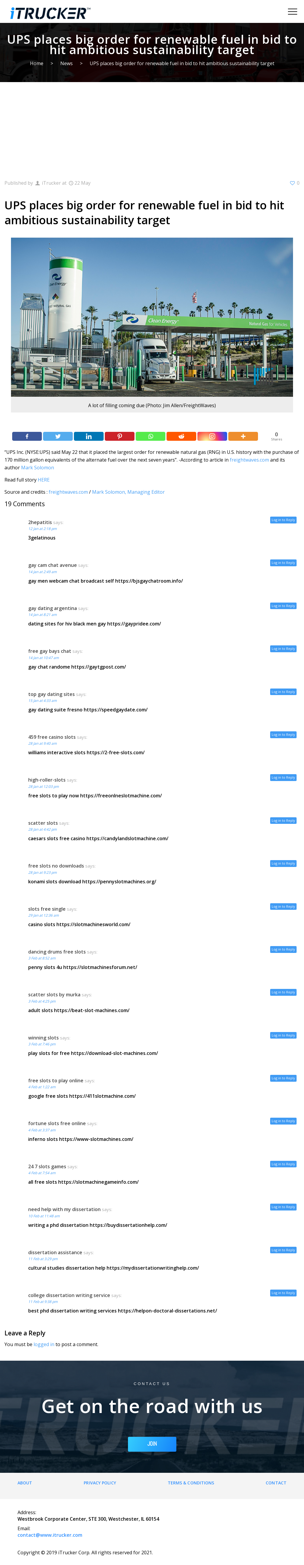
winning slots (43, 1037)
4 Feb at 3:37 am (42, 1130)
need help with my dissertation (64, 1209)
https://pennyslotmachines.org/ (119, 881)
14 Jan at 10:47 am (43, 657)
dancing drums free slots (57, 951)
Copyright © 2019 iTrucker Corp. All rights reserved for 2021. (85, 1552)
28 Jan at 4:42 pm (42, 829)
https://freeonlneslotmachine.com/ (121, 795)
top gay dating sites (51, 694)
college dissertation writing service (69, 1295)
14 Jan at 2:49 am (42, 571)
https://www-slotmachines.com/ (96, 1139)
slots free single (47, 909)
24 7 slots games (47, 1166)
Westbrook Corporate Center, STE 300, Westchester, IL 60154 (88, 1519)
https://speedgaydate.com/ (116, 709)
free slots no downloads (56, 866)
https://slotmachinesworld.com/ (93, 924)
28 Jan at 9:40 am (42, 743)
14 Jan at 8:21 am (42, 614)
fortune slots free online (57, 1123)
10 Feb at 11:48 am (44, 1216)
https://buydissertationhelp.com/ (128, 1225)
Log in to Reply (283, 520)
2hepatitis (40, 522)
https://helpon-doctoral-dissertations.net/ (167, 1310)
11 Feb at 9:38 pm (43, 1301)
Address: (27, 1512)
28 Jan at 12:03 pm (43, 786)
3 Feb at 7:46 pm (42, 1044)
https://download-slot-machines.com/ (114, 1053)
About (25, 1483)
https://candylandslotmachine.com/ (127, 838)
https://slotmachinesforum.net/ (100, 967)
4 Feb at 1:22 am (42, 1086)
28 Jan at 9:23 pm (42, 872)
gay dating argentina (52, 608)
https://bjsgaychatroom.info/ (149, 581)
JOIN (152, 1444)
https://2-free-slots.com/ (116, 752)
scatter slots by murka (54, 994)
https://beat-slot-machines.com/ (91, 1010)
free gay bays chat (49, 651)
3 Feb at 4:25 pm (42, 1001)
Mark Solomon (37, 467)
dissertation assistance (55, 1252)
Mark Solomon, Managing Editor (128, 492)
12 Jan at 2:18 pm (42, 528)
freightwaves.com (249, 460)
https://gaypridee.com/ (134, 623)
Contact (276, 1483)
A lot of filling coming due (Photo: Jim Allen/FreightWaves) (152, 405)
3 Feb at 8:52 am (42, 958)
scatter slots (43, 823)
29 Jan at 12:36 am (43, 915)
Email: (24, 1528)
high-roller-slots (47, 780)
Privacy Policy (100, 1483)
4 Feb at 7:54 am (42, 1172)
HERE (44, 479)
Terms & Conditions (191, 1483)
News (66, 63)
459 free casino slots (52, 737)
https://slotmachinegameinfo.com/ (98, 1182)
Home (36, 63)
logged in (44, 1344)
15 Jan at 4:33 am (42, 700)
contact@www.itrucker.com (50, 1535)
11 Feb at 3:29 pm (43, 1258)
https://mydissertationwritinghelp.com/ (153, 1268)
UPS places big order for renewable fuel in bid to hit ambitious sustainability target (182, 63)
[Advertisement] (152, 126)
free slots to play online (55, 1080)
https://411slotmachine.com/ (102, 1096)
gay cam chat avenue (52, 565)
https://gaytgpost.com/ (98, 667)
